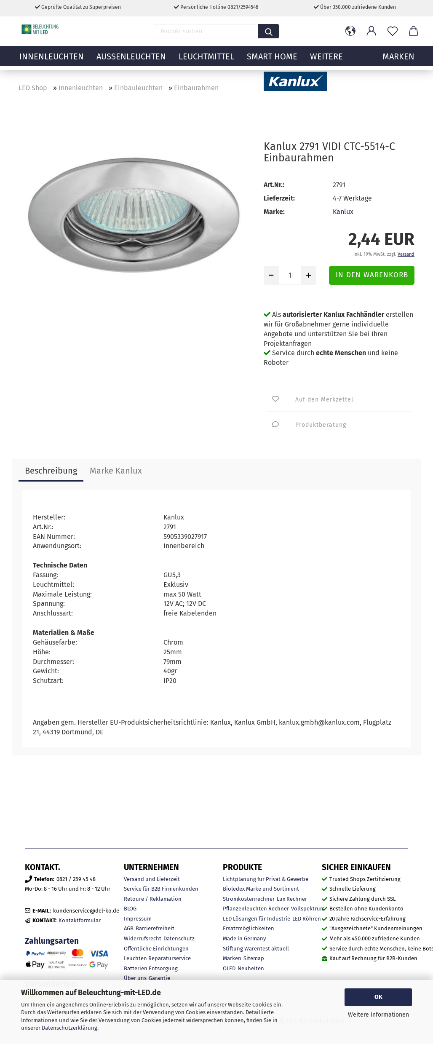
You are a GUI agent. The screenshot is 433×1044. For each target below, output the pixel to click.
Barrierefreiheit (155, 928)
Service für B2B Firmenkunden (161, 889)
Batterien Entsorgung (151, 968)
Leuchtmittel (206, 61)
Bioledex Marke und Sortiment (261, 889)
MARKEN (398, 61)
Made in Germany (244, 938)
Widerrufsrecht (142, 938)
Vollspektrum (308, 908)
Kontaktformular (80, 920)
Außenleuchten (131, 61)
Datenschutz (179, 938)
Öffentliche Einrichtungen (156, 948)
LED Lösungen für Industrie (256, 919)
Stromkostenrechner (249, 899)
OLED (229, 968)
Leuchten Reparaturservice (157, 958)
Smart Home (272, 61)
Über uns (135, 978)
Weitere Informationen (378, 1014)
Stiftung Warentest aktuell (256, 948)
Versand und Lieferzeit (152, 879)
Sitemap (253, 958)
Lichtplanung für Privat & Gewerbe (265, 879)
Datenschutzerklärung (69, 1028)
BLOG (130, 908)
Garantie (159, 978)
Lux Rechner (292, 899)
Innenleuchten (51, 61)
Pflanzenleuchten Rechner (256, 908)
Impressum (138, 919)
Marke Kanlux (116, 471)
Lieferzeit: (279, 198)
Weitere (326, 61)
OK (378, 997)
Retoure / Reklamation (153, 899)
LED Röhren (306, 919)
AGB (129, 928)
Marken (232, 958)
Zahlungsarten (52, 941)
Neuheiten (251, 968)
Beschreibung (51, 471)
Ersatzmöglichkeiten (248, 928)
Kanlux (343, 212)
